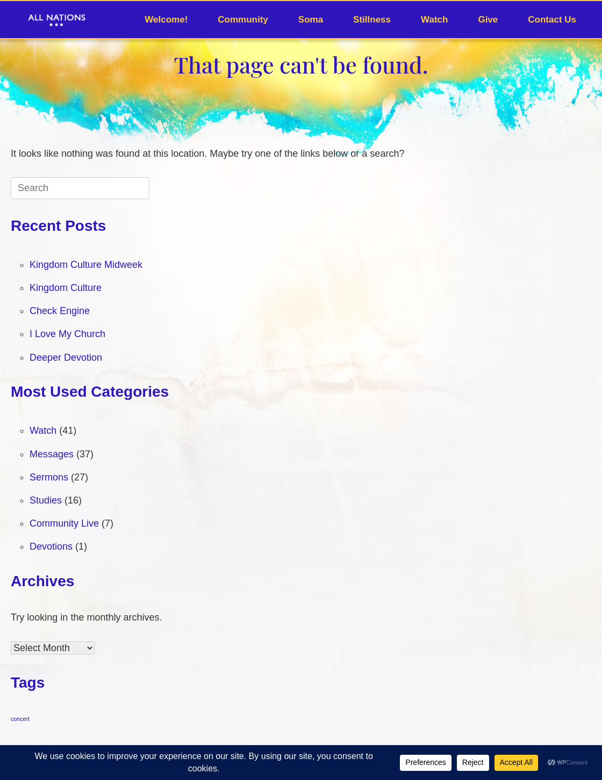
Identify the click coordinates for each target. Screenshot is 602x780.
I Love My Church (67, 334)
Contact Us (552, 19)
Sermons (49, 477)
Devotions (51, 546)
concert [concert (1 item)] (20, 719)
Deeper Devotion (66, 357)
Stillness (372, 19)
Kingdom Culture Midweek (86, 264)
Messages (52, 454)
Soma (310, 19)
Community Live (64, 523)
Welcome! (166, 19)
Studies (46, 500)
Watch (434, 19)
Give (488, 19)
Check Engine (60, 310)
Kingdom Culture (66, 287)
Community (243, 19)
